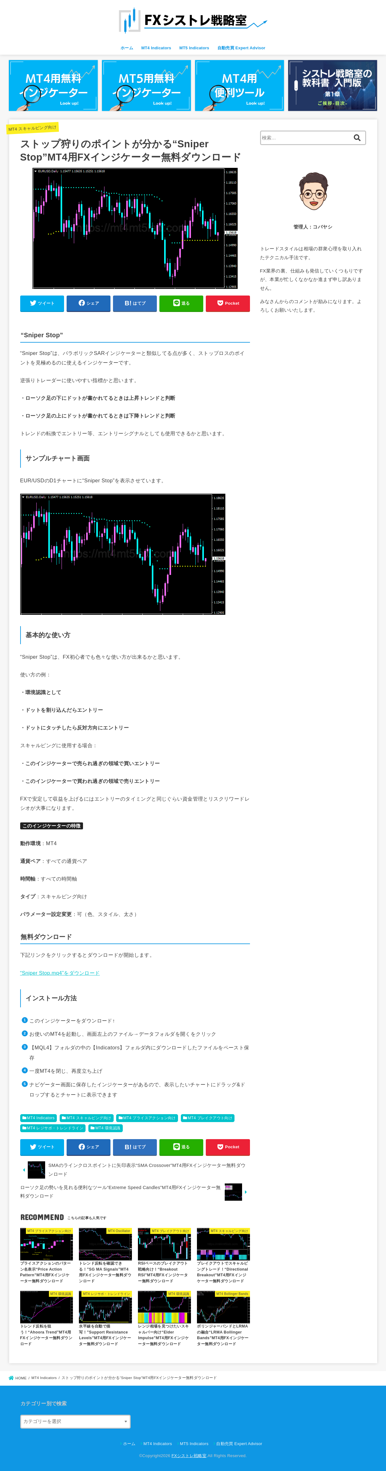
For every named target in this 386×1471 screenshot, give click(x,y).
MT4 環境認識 (107, 1128)
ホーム (127, 48)
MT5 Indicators (194, 48)
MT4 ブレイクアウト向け (210, 1118)
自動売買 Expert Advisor (241, 48)
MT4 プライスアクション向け (149, 1118)
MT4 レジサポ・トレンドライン (55, 1128)
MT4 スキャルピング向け (32, 128)
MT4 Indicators (156, 48)
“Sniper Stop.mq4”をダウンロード (60, 973)
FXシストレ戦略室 (189, 1455)
